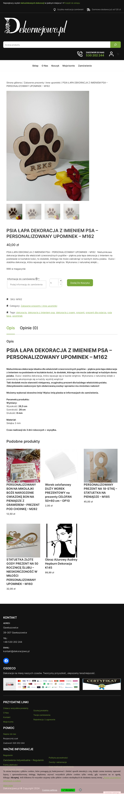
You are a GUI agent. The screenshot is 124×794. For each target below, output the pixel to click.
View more (8, 785)
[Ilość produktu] (55, 283)
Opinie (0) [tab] (29, 328)
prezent (80, 313)
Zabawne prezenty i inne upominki (42, 82)
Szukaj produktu (40, 711)
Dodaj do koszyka (80, 283)
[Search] (115, 44)
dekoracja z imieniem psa (41, 313)
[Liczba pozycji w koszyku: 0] (118, 54)
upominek (17, 316)
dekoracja (21, 313)
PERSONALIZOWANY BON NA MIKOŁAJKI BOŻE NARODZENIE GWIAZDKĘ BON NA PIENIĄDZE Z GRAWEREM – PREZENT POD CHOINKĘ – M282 (23, 497)
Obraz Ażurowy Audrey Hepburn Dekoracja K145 (61, 564)
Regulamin (8, 756)
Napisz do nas (9, 735)
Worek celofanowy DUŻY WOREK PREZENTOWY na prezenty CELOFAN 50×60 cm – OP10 (58, 493)
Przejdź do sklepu (72, 3)
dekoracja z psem (65, 313)
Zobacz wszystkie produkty (15, 709)
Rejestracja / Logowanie (44, 720)
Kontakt (6, 718)
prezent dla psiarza (96, 313)
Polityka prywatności (58, 758)
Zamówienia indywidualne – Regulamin (23, 761)
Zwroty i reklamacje (58, 763)
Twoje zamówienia (41, 716)
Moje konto (8, 723)
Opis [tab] (10, 328)
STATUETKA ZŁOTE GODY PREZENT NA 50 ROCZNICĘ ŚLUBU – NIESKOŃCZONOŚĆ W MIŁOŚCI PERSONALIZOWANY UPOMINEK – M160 (22, 572)
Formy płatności (10, 766)
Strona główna (14, 82)
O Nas (6, 713)
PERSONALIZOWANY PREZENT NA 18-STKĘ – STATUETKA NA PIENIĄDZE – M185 (100, 491)
